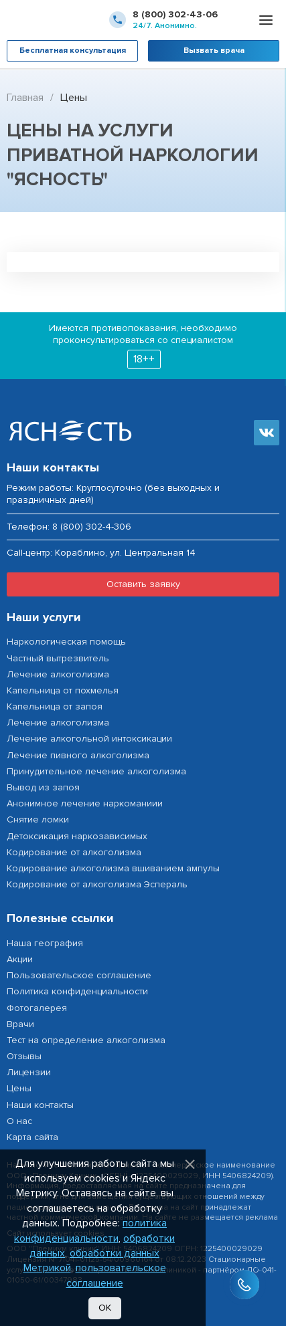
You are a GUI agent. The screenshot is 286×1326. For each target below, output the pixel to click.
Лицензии (29, 1072)
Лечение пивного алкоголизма (78, 755)
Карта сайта (32, 1137)
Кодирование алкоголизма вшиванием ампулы (113, 868)
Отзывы (24, 1056)
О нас (19, 1121)
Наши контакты (40, 1105)
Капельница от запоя (54, 706)
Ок (104, 1307)
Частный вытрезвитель (58, 658)
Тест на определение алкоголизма (86, 1040)
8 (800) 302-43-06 (175, 14)
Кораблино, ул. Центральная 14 (125, 553)
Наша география (45, 943)
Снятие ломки (38, 819)
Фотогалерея (37, 1008)
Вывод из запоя (43, 787)
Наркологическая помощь (66, 641)
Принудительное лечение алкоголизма (96, 771)
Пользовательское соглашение (79, 975)
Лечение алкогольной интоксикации (89, 738)
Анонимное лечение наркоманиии (85, 803)
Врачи (20, 1024)
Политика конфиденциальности (77, 991)
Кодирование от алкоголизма (74, 852)
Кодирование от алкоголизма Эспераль (97, 884)
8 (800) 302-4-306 (91, 526)
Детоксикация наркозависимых (77, 836)
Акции (20, 959)
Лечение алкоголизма (58, 674)
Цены (19, 1088)
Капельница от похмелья (63, 690)
